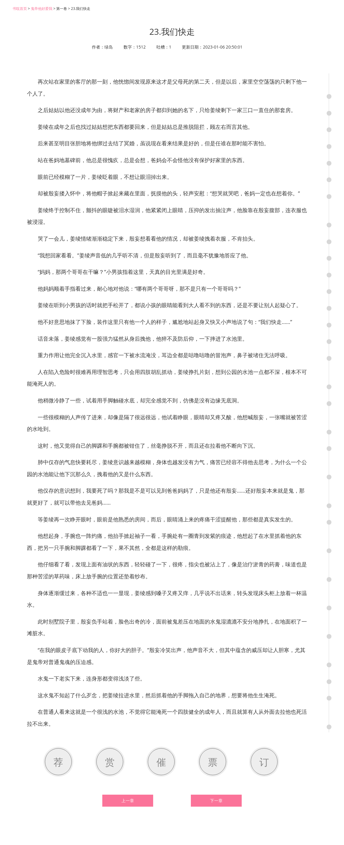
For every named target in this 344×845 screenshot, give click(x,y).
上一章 (127, 800)
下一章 (216, 800)
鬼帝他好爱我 (41, 8)
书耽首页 (20, 8)
